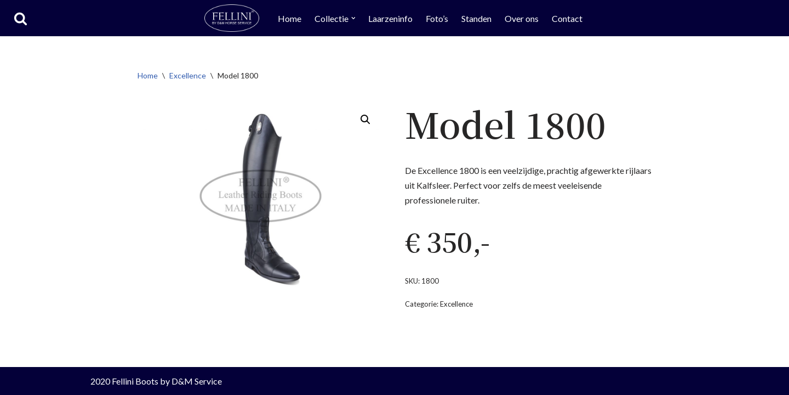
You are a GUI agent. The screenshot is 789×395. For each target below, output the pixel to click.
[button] (353, 18)
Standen (477, 18)
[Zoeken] (20, 18)
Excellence (187, 75)
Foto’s (437, 18)
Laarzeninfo (391, 18)
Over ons (522, 18)
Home (289, 18)
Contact (567, 18)
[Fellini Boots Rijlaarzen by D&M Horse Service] (231, 18)
